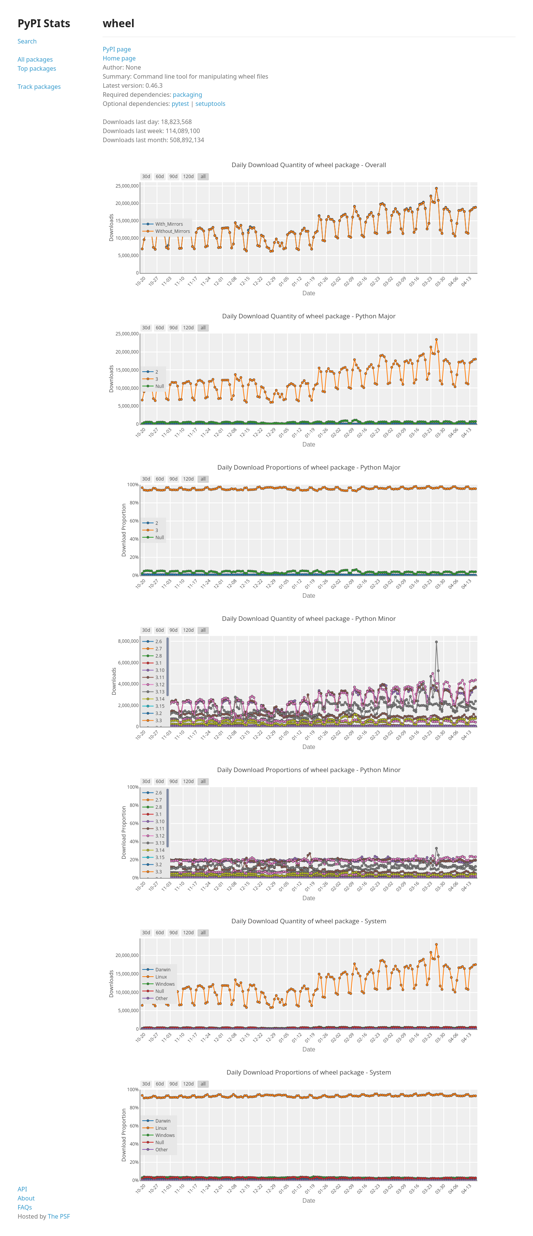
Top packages (36, 68)
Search (27, 41)
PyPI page (117, 49)
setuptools (210, 103)
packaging (187, 94)
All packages (35, 59)
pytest (180, 103)
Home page (119, 58)
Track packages (39, 86)
